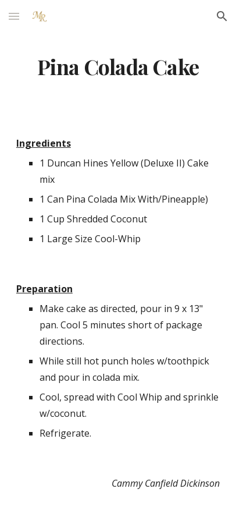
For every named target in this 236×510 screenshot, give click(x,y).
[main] (118, 67)
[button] (14, 16)
